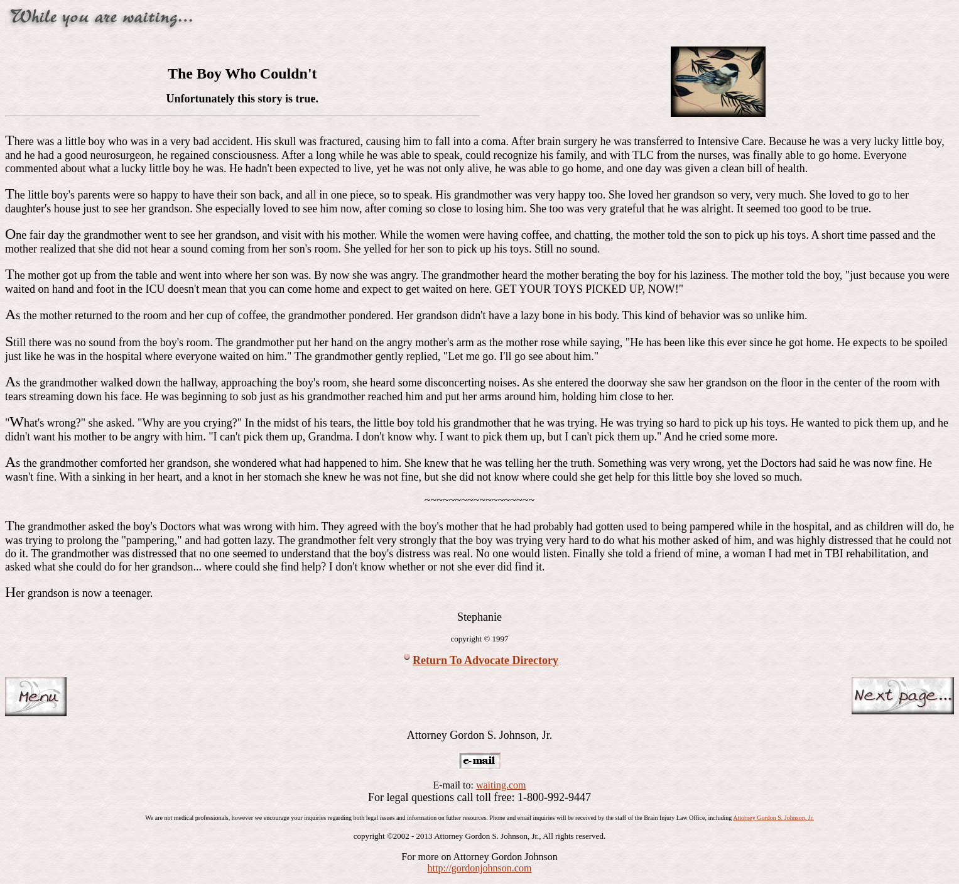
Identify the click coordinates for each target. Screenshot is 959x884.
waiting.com (501, 785)
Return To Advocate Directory (485, 660)
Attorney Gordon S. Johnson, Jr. (773, 817)
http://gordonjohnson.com (480, 868)
